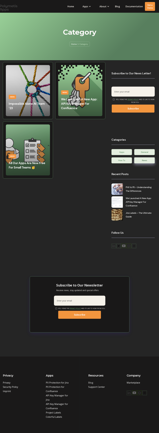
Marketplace (133, 382)
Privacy (6, 382)
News (144, 160)
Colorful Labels (54, 416)
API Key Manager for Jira (57, 397)
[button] (87, 6)
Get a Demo (150, 6)
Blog (117, 6)
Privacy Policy (133, 99)
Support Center (96, 386)
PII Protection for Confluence (55, 389)
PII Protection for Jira (57, 382)
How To (121, 160)
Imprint (7, 391)
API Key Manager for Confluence (57, 406)
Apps (121, 152)
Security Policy (10, 386)
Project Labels (53, 412)
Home (70, 6)
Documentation (134, 6)
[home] (19, 6)
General (144, 152)
